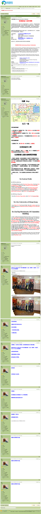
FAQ (39, 6)
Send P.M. (4, 34)
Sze (1, 266)
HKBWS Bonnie (3, 17)
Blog (25, 6)
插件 (36, 6)
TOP (39, 96)
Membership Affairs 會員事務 (15, 8)
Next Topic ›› (6, 13)
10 (39, 412)
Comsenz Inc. (5, 511)
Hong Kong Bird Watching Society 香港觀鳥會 (25, 511)
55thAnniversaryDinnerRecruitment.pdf (18, 68)
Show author (20, 17)
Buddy (8, 34)
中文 (27, 6)
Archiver (33, 511)
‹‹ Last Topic (2, 13)
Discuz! (6, 510)
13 (39, 482)
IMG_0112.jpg (14, 295)
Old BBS (30, 6)
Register (20, 6)
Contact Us (16, 511)
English (33, 6)
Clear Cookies (13, 511)
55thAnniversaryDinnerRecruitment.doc (18, 70)
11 (39, 435)
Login (23, 6)
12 (39, 459)
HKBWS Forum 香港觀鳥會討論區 (6, 8)
